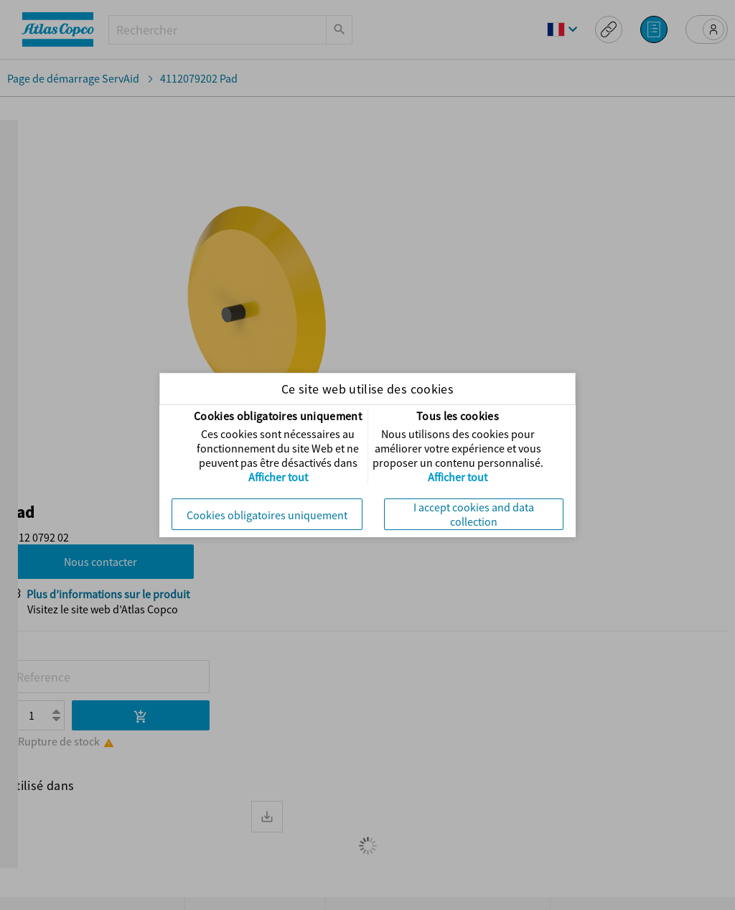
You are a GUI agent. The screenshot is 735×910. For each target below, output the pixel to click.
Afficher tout (278, 477)
